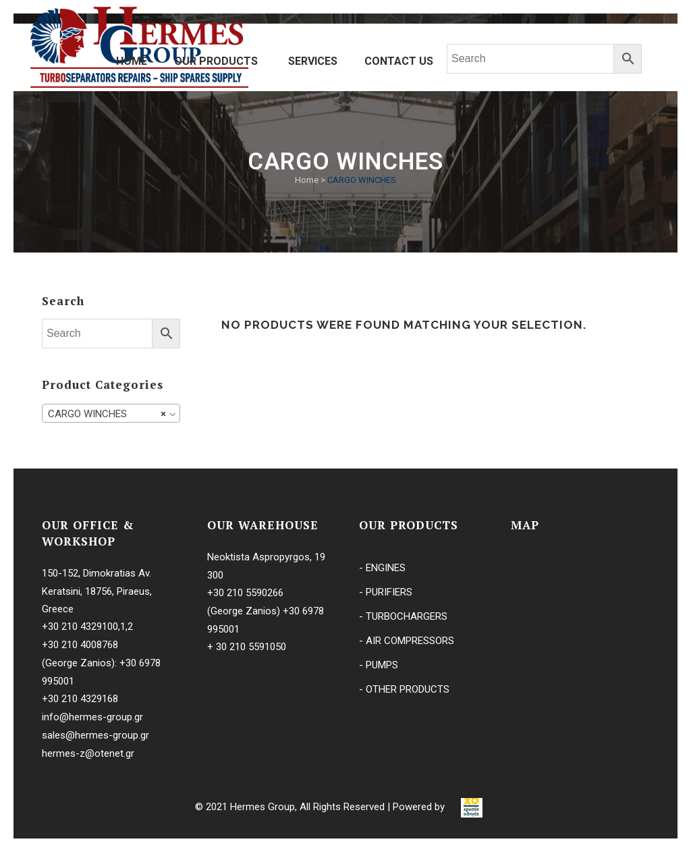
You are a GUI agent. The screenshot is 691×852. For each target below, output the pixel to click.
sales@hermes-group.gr (95, 735)
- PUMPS (378, 665)
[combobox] (111, 413)
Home (307, 180)
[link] (471, 807)
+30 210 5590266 (245, 593)
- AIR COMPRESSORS (406, 641)
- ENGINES (382, 568)
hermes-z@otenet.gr (88, 753)
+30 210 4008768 (80, 645)
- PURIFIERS (385, 592)
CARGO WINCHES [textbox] (107, 413)
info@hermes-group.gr (92, 717)
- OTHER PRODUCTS (404, 689)
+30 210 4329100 (80, 626)
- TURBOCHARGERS (403, 616)
